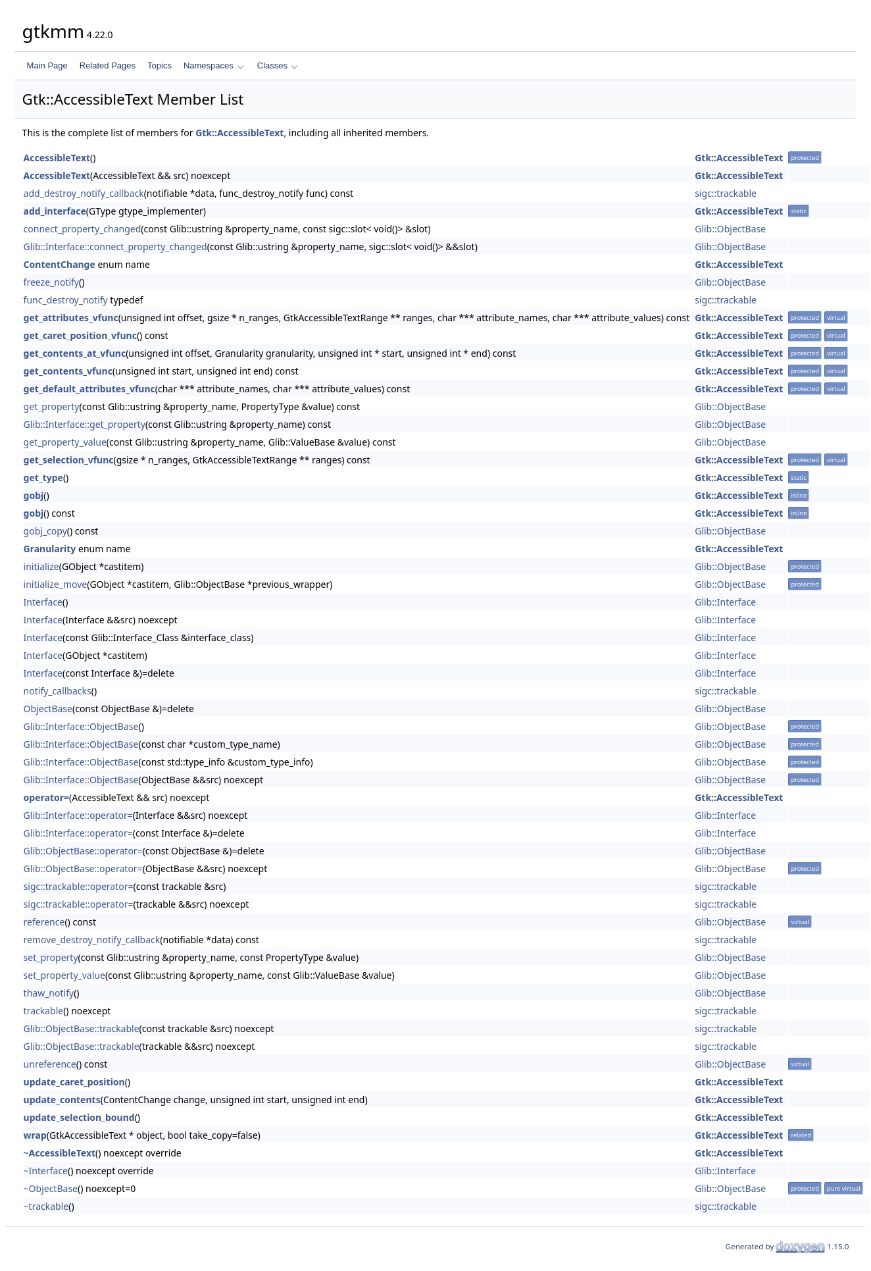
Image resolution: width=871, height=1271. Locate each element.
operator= (46, 797)
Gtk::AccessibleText (239, 132)
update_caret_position (74, 1082)
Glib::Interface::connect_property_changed (115, 246)
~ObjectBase (51, 1188)
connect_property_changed (82, 228)
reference (44, 922)
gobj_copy (45, 531)
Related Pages (108, 65)
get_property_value (65, 442)
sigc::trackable (726, 193)
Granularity (50, 548)
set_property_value (64, 975)
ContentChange (59, 264)
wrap (35, 1135)
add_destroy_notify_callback (84, 193)
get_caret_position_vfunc (80, 335)
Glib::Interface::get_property (84, 424)
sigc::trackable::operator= (79, 886)
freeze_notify (51, 282)
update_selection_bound (79, 1117)
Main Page (47, 65)
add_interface (55, 211)
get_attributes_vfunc (71, 317)
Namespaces (213, 65)
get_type (43, 477)
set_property (51, 957)
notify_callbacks (57, 691)
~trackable (46, 1206)
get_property (52, 406)
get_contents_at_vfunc (75, 353)
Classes (277, 65)
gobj (34, 495)
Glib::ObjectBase (730, 228)
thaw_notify (49, 993)
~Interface (46, 1170)
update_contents (62, 1099)
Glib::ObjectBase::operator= (83, 850)
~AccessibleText (59, 1153)
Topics (159, 65)
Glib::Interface (725, 602)
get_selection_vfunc (69, 460)
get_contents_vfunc (68, 371)
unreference (50, 1064)
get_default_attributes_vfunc (89, 388)
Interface (43, 602)
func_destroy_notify (66, 300)
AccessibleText (57, 157)
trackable (44, 1010)
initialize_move (55, 584)
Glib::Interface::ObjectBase (81, 726)
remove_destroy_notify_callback (92, 939)
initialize (41, 566)
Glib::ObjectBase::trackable (81, 1028)
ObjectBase (48, 708)
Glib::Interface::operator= (78, 815)
